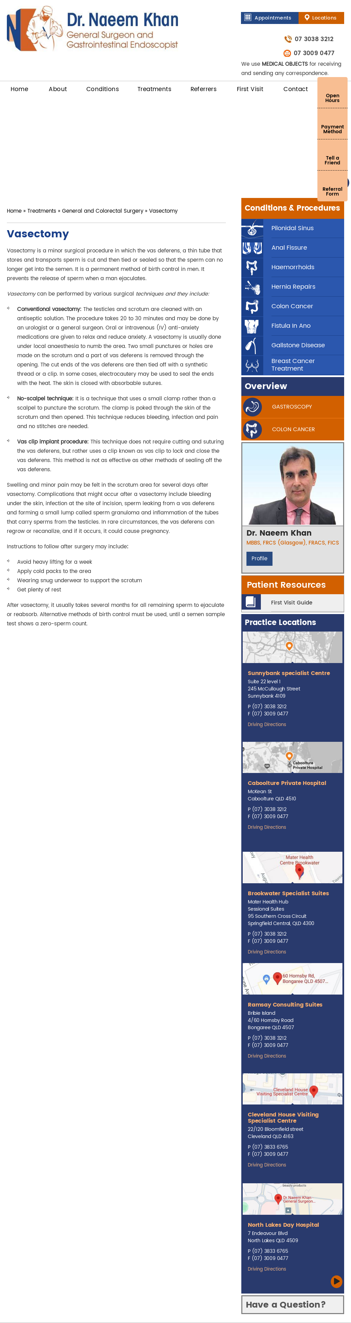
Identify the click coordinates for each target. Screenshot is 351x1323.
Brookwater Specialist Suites (288, 893)
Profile (259, 558)
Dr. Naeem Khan (279, 533)
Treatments (41, 211)
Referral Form (332, 191)
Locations (324, 18)
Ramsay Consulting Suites (285, 1004)
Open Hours (332, 98)
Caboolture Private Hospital (287, 783)
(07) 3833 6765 (270, 1147)
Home (14, 211)
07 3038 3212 (313, 39)
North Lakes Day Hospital (283, 1225)
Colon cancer (293, 429)
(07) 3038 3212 (269, 707)
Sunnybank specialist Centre (289, 673)
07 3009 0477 (313, 53)
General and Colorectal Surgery (102, 211)
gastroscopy (292, 406)
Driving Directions (267, 724)
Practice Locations (280, 622)
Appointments (273, 18)
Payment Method (332, 129)
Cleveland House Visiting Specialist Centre (283, 1117)
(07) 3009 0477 (270, 714)
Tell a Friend (332, 160)
